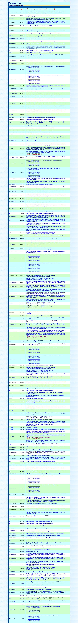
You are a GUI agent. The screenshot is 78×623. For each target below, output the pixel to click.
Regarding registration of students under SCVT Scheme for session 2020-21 (39, 523)
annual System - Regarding (31, 425)
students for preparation (30, 39)
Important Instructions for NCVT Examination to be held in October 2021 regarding (41, 537)
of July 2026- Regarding (30, 16)
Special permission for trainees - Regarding (34, 595)
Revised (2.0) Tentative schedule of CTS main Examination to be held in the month (40, 15)
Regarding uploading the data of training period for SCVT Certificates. (38, 515)
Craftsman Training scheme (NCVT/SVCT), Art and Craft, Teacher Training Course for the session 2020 (45, 506)
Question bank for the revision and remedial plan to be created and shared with (40, 38)
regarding (47, 432)
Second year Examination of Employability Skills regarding (36, 465)
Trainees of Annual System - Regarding (33, 410)
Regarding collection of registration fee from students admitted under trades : (40, 505)
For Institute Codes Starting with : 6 (34, 83)
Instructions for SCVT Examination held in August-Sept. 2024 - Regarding (39, 184)
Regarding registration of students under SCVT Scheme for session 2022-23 (39, 315)
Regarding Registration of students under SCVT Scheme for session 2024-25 (39, 119)
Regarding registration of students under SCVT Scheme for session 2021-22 (39, 390)
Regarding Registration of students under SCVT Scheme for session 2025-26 (39, 27)
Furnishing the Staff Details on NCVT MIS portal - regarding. (37, 587)
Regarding (29, 313)
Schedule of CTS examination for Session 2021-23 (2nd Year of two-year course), (40, 305)
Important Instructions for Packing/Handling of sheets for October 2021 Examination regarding (43, 535)
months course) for (29, 307)
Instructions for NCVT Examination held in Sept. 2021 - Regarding (38, 549)
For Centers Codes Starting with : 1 (34, 607)
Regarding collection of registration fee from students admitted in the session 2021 (40, 388)
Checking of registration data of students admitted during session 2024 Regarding (40, 117)
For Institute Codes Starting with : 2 (34, 68)
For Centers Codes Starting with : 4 (34, 481)
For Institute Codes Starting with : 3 (34, 70)
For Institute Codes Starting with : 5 (34, 81)
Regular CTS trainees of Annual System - (33, 303)
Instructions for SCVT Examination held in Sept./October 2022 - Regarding (39, 365)
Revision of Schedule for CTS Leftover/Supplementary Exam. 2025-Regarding (40, 41)
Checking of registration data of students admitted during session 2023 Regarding (40, 211)
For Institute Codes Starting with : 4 (34, 71)
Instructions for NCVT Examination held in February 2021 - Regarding (38, 589)
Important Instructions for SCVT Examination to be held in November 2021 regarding (41, 503)
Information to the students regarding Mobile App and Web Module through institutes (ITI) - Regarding (44, 379)
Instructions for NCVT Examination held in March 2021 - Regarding (38, 571)
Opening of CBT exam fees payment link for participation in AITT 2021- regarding (40, 461)
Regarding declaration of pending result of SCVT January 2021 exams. (38, 528)
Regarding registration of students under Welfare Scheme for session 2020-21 (39, 521)
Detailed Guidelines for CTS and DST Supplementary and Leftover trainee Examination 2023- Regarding (45, 235)
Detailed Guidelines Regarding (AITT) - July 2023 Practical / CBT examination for (40, 302)
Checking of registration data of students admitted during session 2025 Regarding (40, 25)
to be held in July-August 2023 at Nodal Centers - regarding (36, 279)
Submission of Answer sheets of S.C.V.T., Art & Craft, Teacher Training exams (40, 278)
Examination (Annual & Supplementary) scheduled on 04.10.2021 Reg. (38, 525)
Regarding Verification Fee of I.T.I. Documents (34, 309)
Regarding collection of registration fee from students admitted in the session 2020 (40, 518)
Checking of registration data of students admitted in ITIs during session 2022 (40, 312)
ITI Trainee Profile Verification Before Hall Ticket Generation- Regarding (39, 419)
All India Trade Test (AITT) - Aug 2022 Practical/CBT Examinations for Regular (40, 409)
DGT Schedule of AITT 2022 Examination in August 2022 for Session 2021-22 (39, 416)
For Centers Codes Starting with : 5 (34, 482)
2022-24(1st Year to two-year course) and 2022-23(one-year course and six (39, 306)
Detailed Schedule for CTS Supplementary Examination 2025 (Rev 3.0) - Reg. (40, 127)
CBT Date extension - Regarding (32, 551)
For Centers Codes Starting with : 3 (34, 479)
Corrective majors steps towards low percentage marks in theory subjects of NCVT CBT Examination (44, 33)
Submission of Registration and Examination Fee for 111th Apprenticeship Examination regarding (43, 473)
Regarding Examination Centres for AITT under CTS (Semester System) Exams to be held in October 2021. (45, 533)
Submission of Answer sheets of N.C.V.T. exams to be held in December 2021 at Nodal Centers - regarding (44, 463)
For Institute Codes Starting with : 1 (34, 67)
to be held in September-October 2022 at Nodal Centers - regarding (38, 371)
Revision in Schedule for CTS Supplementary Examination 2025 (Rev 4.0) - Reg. (40, 125)
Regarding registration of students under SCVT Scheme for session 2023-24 (39, 213)
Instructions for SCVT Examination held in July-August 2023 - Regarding (39, 273)
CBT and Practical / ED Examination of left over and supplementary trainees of (40, 424)
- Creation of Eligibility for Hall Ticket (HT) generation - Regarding (38, 417)
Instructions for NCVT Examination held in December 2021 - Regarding (39, 449)
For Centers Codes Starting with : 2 (34, 478)
